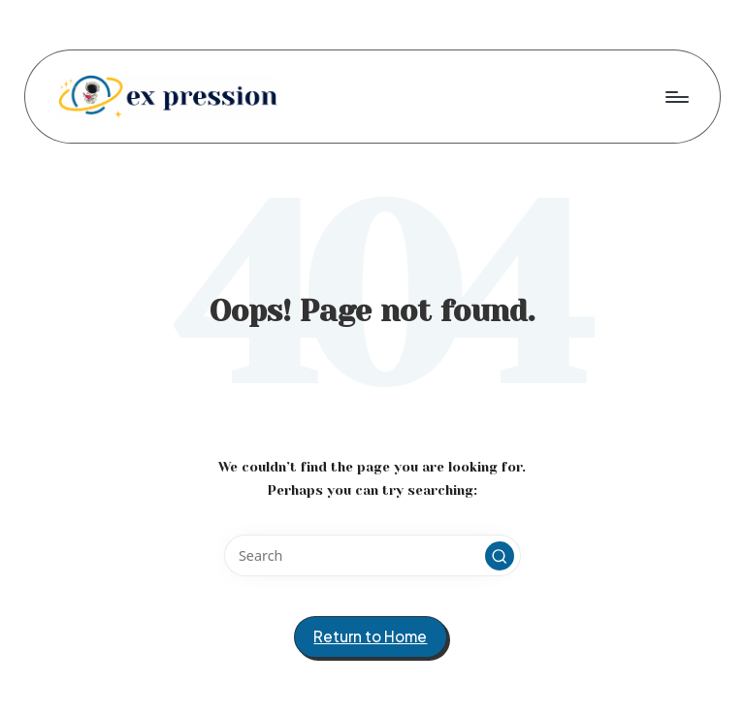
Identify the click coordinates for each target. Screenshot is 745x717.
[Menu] (675, 96)
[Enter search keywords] (372, 555)
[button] (499, 555)
